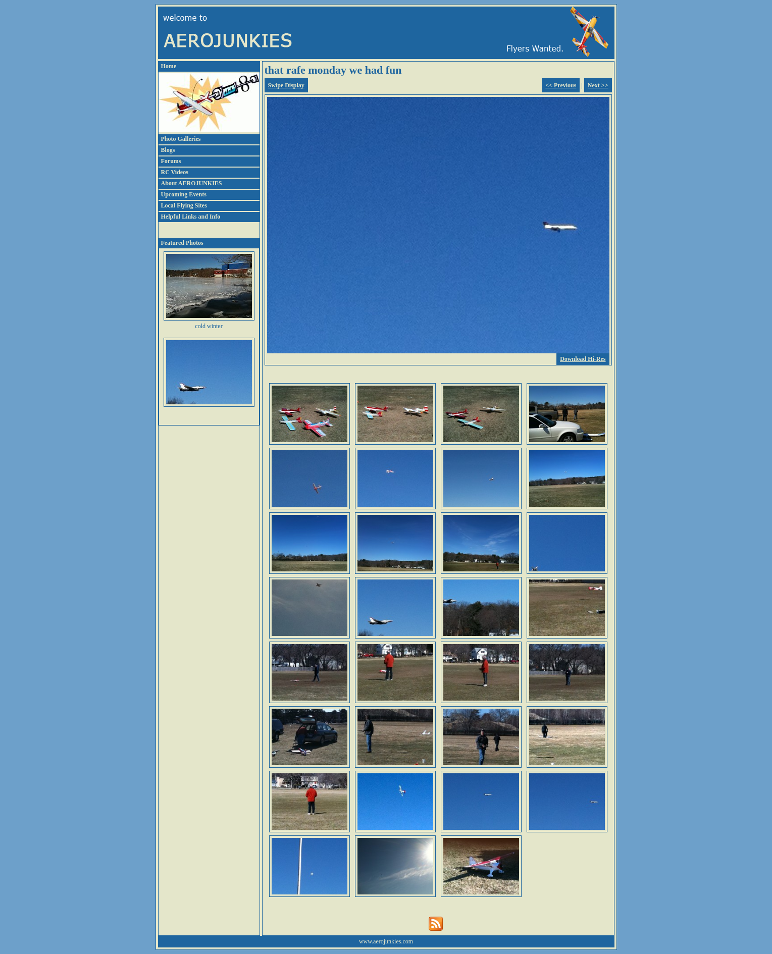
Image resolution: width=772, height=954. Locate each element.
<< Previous (560, 85)
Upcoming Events (184, 194)
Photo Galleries (181, 138)
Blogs (168, 149)
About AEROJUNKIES (191, 183)
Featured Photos (182, 242)
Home (169, 66)
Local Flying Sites (184, 205)
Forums (171, 161)
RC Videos (174, 172)
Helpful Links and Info (191, 216)
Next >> (598, 85)
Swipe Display (286, 85)
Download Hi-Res (582, 358)
